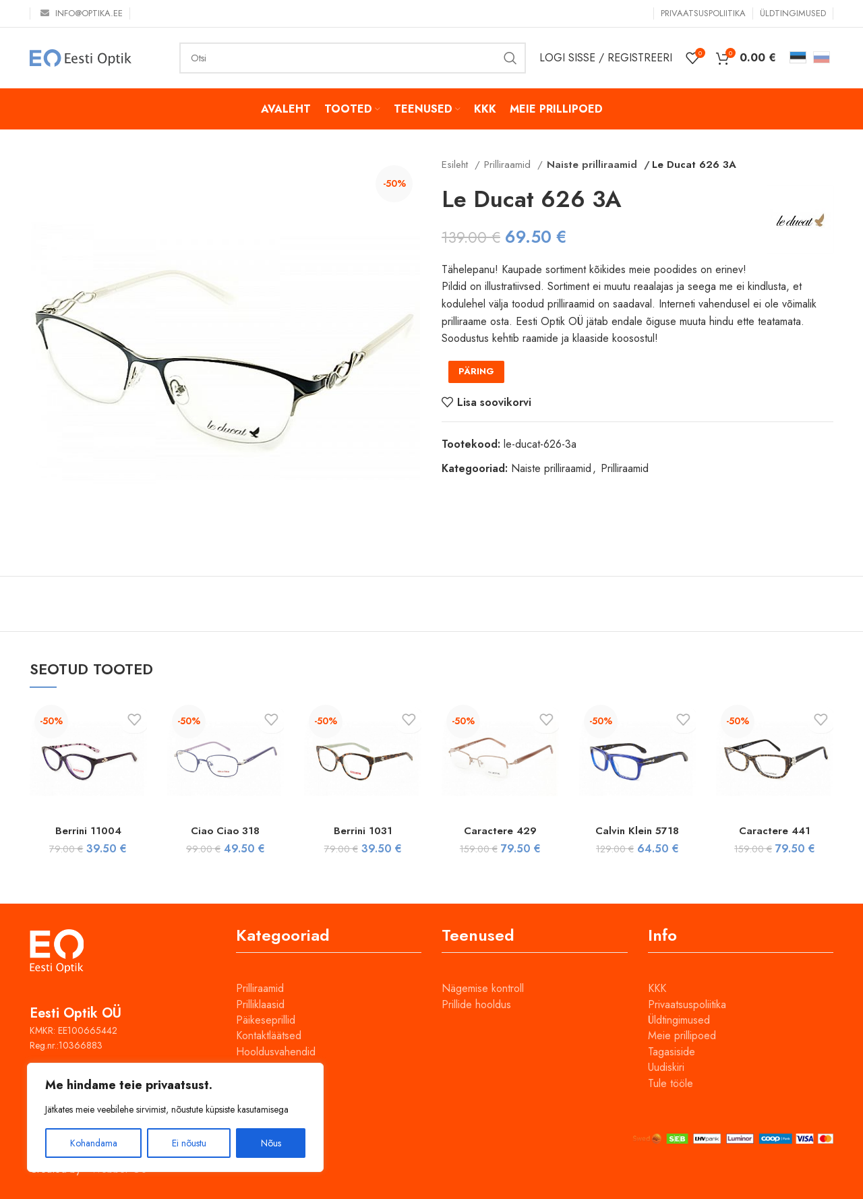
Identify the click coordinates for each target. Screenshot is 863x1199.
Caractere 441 (775, 830)
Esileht (456, 164)
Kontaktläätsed (268, 1035)
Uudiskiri (666, 1067)
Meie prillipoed (682, 1035)
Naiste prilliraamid (587, 164)
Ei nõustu (189, 1143)
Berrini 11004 (88, 830)
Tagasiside (671, 1051)
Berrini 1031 (363, 830)
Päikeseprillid (265, 1020)
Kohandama (93, 1143)
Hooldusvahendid (276, 1051)
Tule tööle (670, 1083)
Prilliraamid (509, 164)
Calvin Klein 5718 (637, 830)
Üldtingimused (679, 1020)
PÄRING (476, 371)
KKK (657, 988)
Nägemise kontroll (483, 988)
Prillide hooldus (476, 1004)
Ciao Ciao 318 (225, 830)
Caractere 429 (500, 830)
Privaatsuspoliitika (687, 1004)
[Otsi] (352, 58)
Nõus (271, 1143)
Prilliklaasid (260, 1004)
